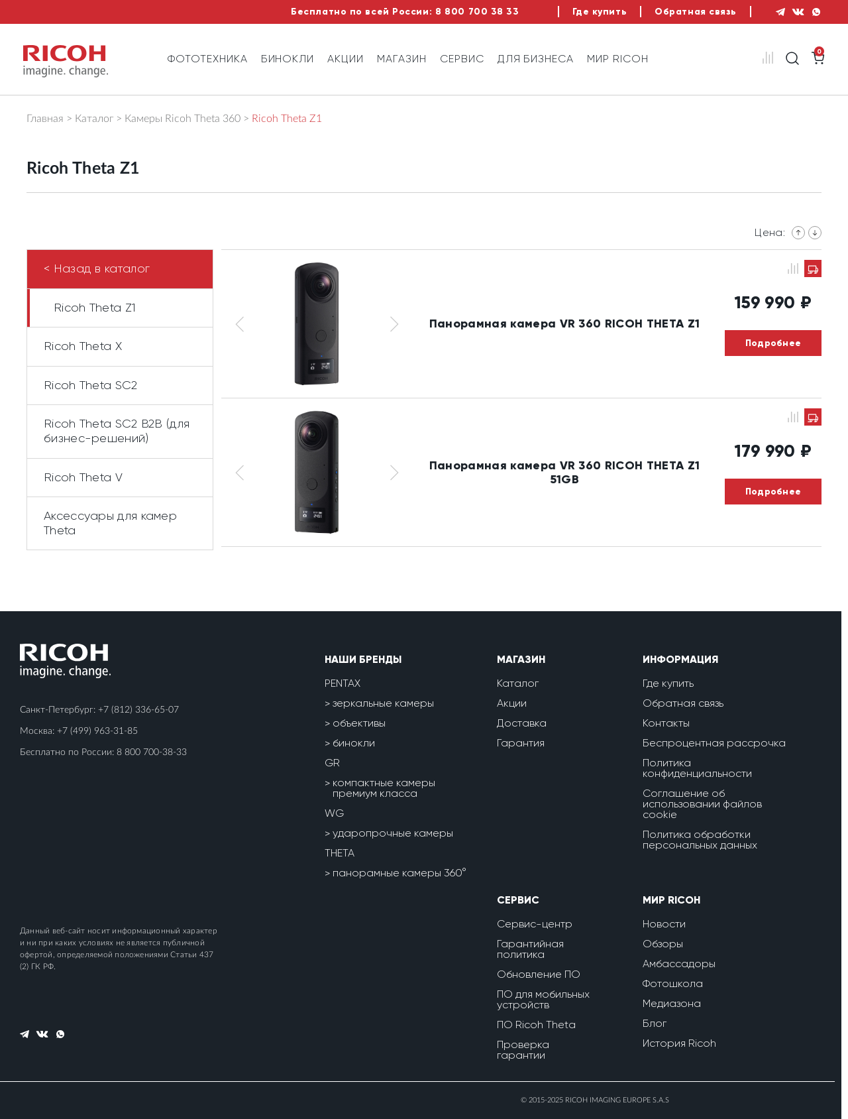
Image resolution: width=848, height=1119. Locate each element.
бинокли (354, 742)
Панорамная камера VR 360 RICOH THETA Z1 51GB (564, 472)
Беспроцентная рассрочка (714, 742)
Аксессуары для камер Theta (110, 523)
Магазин (402, 58)
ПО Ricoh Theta (536, 1024)
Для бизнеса (536, 58)
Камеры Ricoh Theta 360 (182, 118)
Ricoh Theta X (83, 346)
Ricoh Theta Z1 (95, 307)
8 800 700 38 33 (477, 11)
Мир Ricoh (618, 58)
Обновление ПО (538, 974)
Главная (45, 118)
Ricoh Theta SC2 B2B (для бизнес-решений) (116, 431)
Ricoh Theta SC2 (91, 385)
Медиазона (672, 1003)
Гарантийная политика (530, 949)
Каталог (94, 118)
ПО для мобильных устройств (543, 999)
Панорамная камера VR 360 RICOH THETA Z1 (564, 323)
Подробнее (773, 343)
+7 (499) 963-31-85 (97, 731)
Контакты (666, 723)
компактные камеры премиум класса (384, 787)
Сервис (462, 58)
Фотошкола (673, 983)
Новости (664, 923)
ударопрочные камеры (393, 833)
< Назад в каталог (97, 268)
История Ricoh (679, 1043)
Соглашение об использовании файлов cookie (702, 804)
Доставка (522, 723)
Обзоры (663, 943)
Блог (654, 1023)
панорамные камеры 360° (399, 872)
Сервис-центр (534, 923)
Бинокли (288, 58)
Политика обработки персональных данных (700, 839)
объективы (359, 723)
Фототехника (208, 58)
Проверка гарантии (523, 1049)
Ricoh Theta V (83, 477)
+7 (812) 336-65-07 (138, 710)
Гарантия (521, 742)
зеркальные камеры (383, 703)
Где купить (599, 11)
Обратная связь (696, 11)
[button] (239, 324)
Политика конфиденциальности (697, 768)
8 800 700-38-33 (152, 752)
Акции (345, 58)
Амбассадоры (679, 963)
